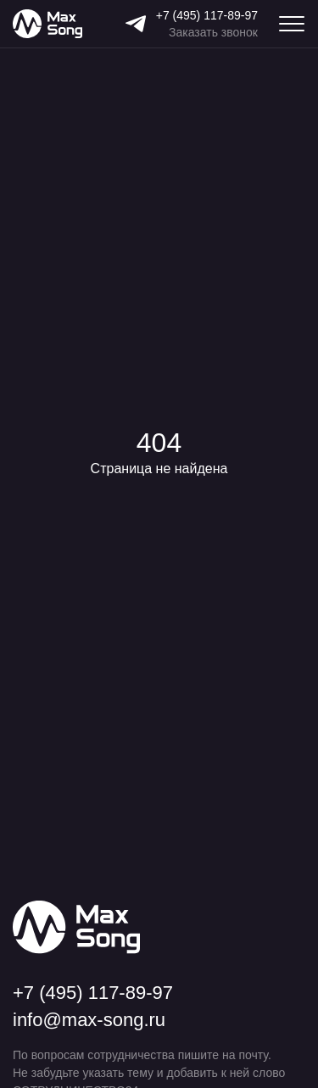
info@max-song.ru (89, 1020)
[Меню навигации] (291, 23)
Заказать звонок (213, 32)
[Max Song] (47, 24)
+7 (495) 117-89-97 (207, 15)
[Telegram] (136, 24)
